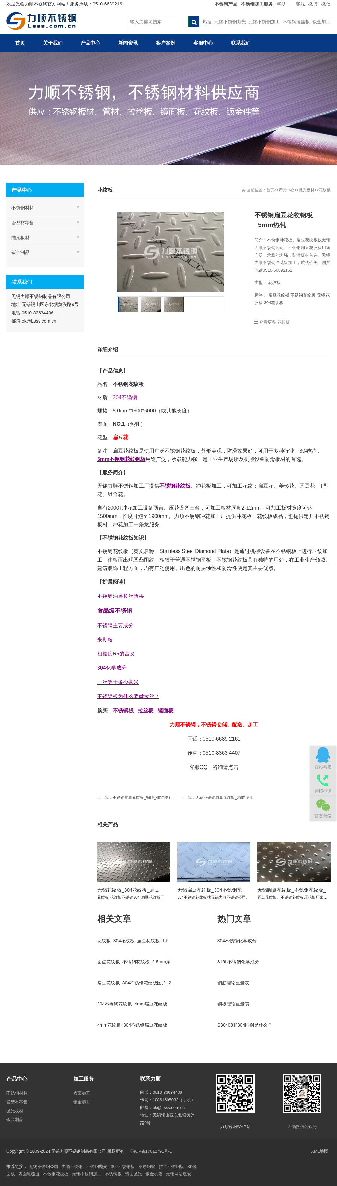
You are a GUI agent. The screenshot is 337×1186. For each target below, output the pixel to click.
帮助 (281, 3)
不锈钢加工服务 (257, 3)
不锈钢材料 (22, 207)
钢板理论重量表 (233, 1003)
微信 (326, 3)
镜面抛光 (133, 1173)
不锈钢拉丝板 (296, 21)
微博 (313, 3)
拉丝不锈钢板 (171, 1166)
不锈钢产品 (226, 3)
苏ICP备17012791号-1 (151, 1151)
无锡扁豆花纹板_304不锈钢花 (209, 890)
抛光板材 (306, 190)
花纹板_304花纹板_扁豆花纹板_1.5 (132, 940)
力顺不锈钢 (72, 1166)
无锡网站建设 (178, 1173)
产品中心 (286, 190)
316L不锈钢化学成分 (238, 961)
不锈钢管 (146, 1166)
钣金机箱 (153, 1173)
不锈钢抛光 (96, 1166)
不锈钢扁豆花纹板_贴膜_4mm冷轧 (142, 797)
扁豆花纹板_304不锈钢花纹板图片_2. (135, 982)
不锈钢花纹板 (303, 295)
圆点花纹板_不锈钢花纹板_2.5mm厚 (133, 961)
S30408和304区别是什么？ (245, 1024)
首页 (270, 190)
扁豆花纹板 (278, 295)
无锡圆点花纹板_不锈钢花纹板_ (291, 890)
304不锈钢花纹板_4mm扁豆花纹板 (132, 1003)
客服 (300, 3)
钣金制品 (20, 252)
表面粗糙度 (29, 1173)
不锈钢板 (113, 1173)
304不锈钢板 (123, 1166)
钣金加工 (321, 21)
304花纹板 (274, 302)
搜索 (193, 21)
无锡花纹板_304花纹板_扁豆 (128, 890)
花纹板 (325, 190)
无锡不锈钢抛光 (230, 21)
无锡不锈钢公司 (43, 1166)
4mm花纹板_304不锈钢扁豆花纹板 (132, 1024)
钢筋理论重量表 (233, 982)
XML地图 (319, 1151)
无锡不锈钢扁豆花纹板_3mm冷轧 (224, 797)
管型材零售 (22, 222)
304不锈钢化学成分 (237, 940)
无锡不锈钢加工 (264, 21)
